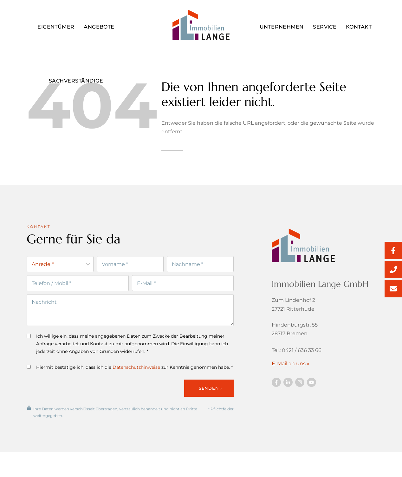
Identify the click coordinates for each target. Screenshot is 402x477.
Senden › (210, 391)
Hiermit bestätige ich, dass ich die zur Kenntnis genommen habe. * (130, 370)
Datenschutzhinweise (136, 370)
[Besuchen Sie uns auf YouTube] (311, 384)
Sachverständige (76, 81)
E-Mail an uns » (290, 366)
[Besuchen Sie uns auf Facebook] (276, 384)
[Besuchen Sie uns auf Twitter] (288, 384)
